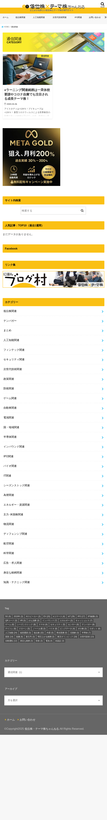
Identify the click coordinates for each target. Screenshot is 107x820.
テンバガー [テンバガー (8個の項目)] (88, 624)
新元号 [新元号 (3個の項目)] (30, 637)
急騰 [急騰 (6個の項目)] (19, 637)
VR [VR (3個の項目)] (23, 620)
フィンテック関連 (14, 349)
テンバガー (10, 320)
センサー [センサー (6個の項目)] (73, 624)
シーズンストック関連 (16, 485)
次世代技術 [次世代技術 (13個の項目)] (87, 637)
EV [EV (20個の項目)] (46, 616)
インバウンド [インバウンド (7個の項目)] (49, 620)
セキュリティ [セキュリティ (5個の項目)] (57, 624)
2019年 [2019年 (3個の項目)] (18, 616)
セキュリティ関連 (14, 359)
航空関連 (8, 543)
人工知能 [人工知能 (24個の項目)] (11, 633)
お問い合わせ (95, 17)
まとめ (7, 330)
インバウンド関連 (14, 446)
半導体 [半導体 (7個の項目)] (86, 633)
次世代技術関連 (60, 17)
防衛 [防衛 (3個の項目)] (39, 641)
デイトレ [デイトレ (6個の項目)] (10, 628)
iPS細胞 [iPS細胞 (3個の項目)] (93, 616)
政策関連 (8, 378)
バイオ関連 (10, 465)
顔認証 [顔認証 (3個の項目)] (59, 641)
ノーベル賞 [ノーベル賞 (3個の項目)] (39, 628)
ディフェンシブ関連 (15, 533)
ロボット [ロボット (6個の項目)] (95, 628)
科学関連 (8, 553)
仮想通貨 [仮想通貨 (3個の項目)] (25, 633)
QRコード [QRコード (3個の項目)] (11, 620)
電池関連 (8, 417)
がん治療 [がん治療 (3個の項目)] (33, 620)
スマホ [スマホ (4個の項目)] (43, 624)
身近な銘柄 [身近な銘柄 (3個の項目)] (26, 641)
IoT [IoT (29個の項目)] (71, 616)
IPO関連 (78, 17)
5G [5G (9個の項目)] (8, 616)
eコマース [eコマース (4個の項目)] (59, 616)
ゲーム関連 (10, 398)
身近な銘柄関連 (12, 572)
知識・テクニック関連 (16, 582)
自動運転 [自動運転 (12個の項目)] (11, 641)
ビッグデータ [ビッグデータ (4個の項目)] (67, 628)
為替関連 (8, 494)
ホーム (6, 17)
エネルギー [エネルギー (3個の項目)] (66, 620)
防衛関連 (8, 388)
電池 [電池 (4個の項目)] (49, 641)
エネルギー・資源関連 (16, 504)
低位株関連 (20, 17)
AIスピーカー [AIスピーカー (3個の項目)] (33, 616)
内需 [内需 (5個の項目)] (50, 633)
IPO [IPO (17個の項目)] (81, 616)
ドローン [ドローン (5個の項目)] (24, 628)
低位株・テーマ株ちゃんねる (42, 728)
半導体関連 (10, 436)
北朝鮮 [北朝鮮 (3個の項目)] (74, 633)
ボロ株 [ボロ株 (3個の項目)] (82, 628)
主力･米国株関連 (13, 514)
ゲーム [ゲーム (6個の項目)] (9, 624)
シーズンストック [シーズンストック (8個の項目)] (26, 624)
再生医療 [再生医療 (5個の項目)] (61, 633)
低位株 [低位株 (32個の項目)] (39, 633)
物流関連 (8, 523)
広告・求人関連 (12, 562)
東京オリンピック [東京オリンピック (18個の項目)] (67, 637)
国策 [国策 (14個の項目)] (9, 637)
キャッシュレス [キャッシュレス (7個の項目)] (84, 620)
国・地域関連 (11, 427)
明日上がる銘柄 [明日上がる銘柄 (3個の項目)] (46, 637)
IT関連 (7, 475)
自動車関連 (10, 407)
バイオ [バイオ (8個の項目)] (52, 628)
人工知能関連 (39, 17)
